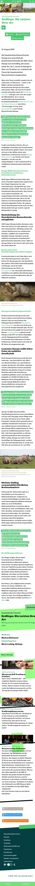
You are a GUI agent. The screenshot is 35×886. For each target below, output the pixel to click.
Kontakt (6, 837)
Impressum (8, 849)
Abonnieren (17, 38)
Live (8, 884)
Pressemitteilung (7, 109)
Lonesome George (13, 332)
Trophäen (7, 843)
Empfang (7, 840)
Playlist (26, 884)
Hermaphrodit (6, 270)
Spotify (9, 34)
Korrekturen (8, 852)
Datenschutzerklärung (12, 846)
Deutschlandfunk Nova (12, 834)
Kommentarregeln (10, 855)
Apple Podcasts (22, 34)
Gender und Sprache (11, 858)
